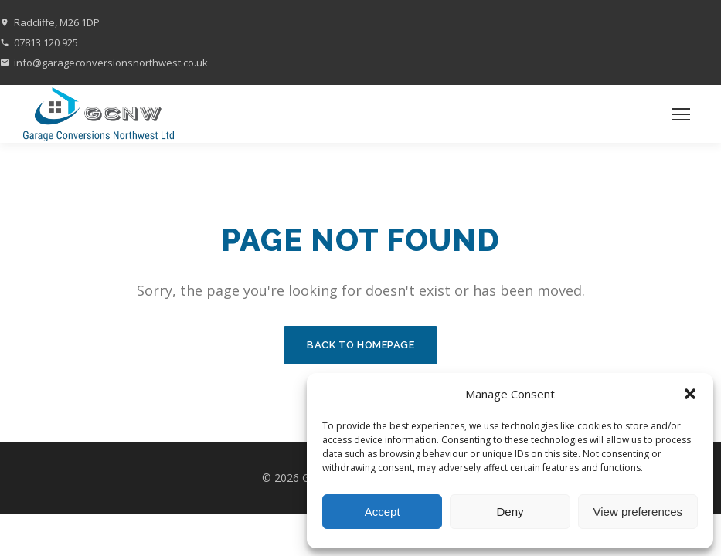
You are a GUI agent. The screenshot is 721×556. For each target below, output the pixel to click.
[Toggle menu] (681, 114)
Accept (382, 511)
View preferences (638, 511)
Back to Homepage (360, 345)
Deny (509, 511)
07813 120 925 (46, 42)
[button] (690, 394)
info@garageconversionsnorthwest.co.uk (111, 63)
